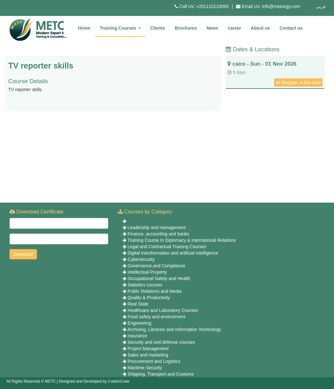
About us (260, 28)
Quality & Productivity (149, 297)
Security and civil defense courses (161, 342)
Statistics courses (145, 284)
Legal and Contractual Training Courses (167, 246)
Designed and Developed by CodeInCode (94, 381)
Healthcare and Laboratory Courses (163, 310)
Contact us (291, 28)
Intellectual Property (147, 272)
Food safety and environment (156, 316)
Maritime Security (145, 367)
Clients (157, 28)
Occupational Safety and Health (159, 278)
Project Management (148, 348)
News (212, 28)
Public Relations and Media (155, 291)
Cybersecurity (141, 259)
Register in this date (298, 82)
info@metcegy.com (281, 6)
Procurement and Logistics (154, 361)
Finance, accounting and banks (158, 233)
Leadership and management (157, 227)
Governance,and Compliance (156, 265)
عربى (321, 6)
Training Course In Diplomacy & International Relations (181, 240)
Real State (138, 303)
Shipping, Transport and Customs (161, 374)
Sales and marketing (148, 354)
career (234, 28)
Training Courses (120, 28)
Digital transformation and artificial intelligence (173, 253)
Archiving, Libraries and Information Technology (174, 329)
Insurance (137, 335)
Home (84, 28)
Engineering (140, 323)
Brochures (186, 28)
